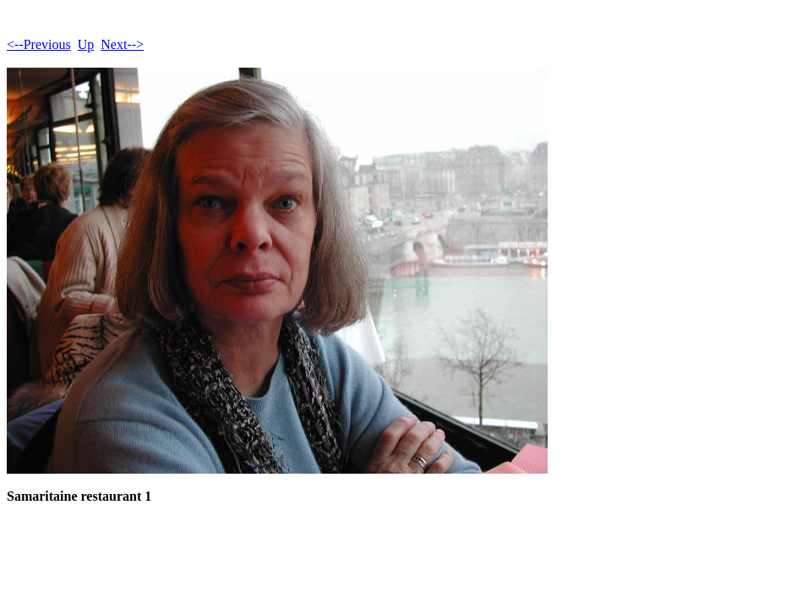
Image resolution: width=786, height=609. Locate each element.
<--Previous (39, 44)
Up (86, 44)
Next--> (122, 44)
